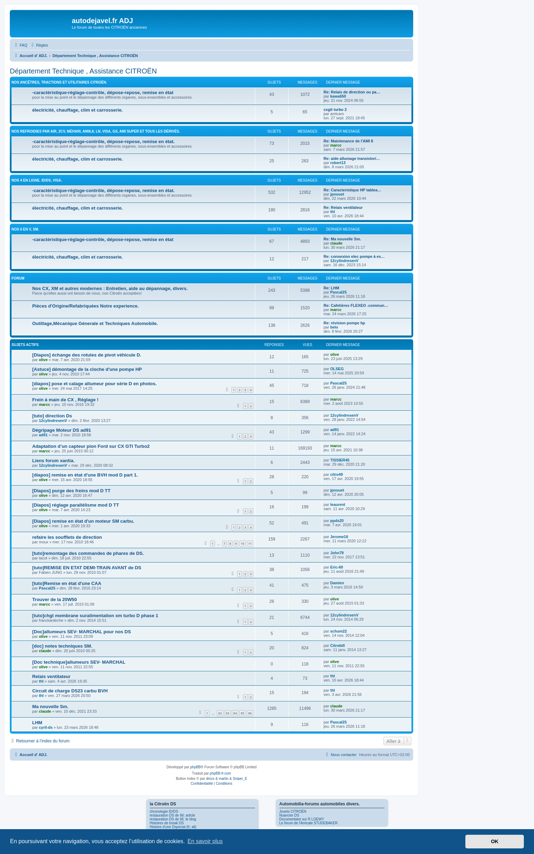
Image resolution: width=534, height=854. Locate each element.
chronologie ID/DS (164, 811)
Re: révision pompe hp (344, 323)
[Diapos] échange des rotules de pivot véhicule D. (86, 355)
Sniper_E (240, 779)
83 (227, 713)
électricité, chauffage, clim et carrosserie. (77, 110)
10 (242, 543)
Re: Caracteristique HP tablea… (352, 190)
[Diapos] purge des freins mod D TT (71, 490)
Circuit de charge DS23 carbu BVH (70, 690)
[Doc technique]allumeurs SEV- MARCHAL (78, 662)
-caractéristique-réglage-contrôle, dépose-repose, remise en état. (103, 141)
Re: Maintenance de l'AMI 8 (348, 141)
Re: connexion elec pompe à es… (354, 256)
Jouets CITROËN (292, 811)
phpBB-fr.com (220, 773)
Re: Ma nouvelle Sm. (342, 239)
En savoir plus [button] (205, 841)
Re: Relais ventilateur (343, 207)
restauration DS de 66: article (172, 815)
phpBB (195, 767)
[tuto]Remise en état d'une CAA (66, 583)
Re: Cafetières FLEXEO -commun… (356, 305)
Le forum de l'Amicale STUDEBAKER (308, 823)
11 (250, 543)
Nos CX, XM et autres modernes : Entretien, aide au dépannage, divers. (110, 288)
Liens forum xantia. (53, 460)
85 (242, 713)
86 (250, 713)
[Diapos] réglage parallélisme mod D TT (75, 505)
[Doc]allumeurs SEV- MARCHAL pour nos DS (81, 631)
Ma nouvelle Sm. (50, 706)
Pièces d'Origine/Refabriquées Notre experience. (85, 306)
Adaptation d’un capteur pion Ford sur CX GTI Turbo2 (91, 446)
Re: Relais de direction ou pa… (352, 92)
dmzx (210, 779)
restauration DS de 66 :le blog (173, 819)
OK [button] (495, 841)
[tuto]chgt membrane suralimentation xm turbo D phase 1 (95, 615)
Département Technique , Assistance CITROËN (83, 71)
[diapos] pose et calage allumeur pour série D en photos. (94, 383)
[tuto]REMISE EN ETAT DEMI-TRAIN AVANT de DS (86, 567)
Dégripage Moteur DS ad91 (61, 430)
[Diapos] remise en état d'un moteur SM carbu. (83, 521)
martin (224, 779)
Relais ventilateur (51, 676)
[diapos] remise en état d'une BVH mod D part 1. (85, 475)
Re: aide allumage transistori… (352, 158)
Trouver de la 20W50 (54, 599)
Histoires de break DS (167, 823)
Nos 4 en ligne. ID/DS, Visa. (37, 180)
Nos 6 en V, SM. (25, 229)
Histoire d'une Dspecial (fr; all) (173, 827)
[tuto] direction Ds (52, 415)
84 (235, 713)
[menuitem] (20, 45)
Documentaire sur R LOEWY (301, 819)
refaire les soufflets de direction (67, 537)
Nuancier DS (289, 815)
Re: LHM (331, 288)
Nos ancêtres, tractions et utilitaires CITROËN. (59, 82)
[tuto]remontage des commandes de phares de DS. (88, 553)
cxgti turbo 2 (335, 109)
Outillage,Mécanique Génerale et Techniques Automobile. (95, 323)
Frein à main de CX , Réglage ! (65, 399)
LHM (37, 722)
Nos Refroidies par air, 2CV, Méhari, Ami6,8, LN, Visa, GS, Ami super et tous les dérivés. (96, 131)
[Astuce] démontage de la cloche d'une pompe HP (87, 369)
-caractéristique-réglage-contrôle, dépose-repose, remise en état (102, 92)
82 (220, 713)
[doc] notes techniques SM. (62, 646)
